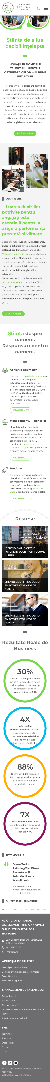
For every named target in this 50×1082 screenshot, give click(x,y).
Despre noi (8, 1042)
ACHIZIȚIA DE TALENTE (18, 961)
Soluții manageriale (12, 980)
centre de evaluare (12, 282)
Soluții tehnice (9, 976)
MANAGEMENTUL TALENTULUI (23, 989)
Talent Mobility (10, 996)
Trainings (7, 1034)
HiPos (5, 1014)
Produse (6, 1038)
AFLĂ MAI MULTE (25, 133)
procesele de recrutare (33, 376)
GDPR (5, 1051)
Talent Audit (8, 1000)
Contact (6, 1047)
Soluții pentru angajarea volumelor (20, 972)
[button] (21, 893)
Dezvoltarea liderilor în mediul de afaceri (23, 1009)
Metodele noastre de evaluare (18, 254)
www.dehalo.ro (23, 1075)
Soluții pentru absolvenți (15, 967)
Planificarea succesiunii (14, 1018)
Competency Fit (10, 1005)
